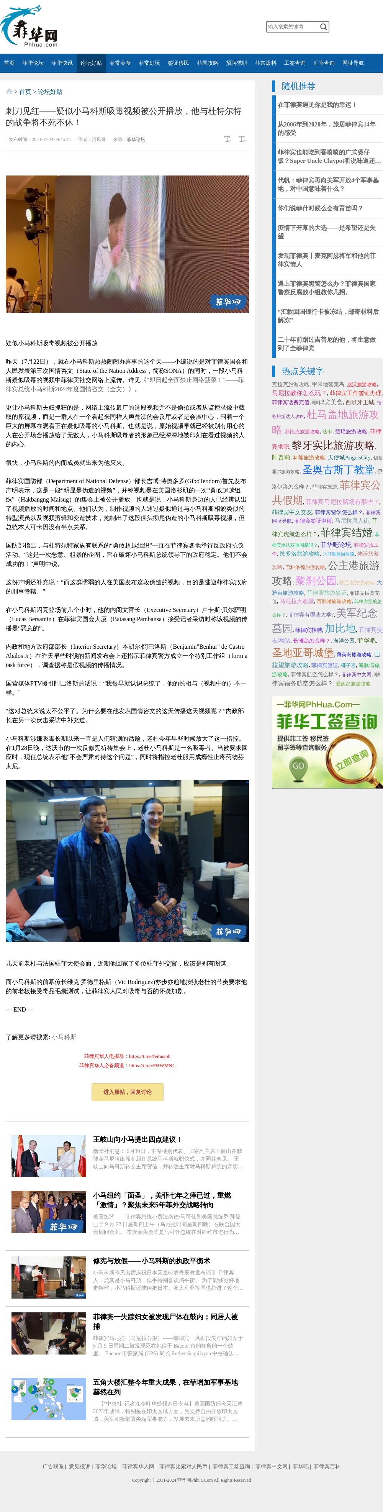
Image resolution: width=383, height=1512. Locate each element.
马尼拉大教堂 (297, 601)
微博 (149, 27)
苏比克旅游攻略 (302, 432)
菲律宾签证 (324, 665)
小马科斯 (64, 1037)
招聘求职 (236, 63)
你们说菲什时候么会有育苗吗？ (320, 208)
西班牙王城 (359, 402)
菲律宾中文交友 (292, 512)
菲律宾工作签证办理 (355, 393)
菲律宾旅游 (324, 487)
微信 (134, 27)
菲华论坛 (33, 63)
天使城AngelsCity (349, 457)
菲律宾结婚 (346, 532)
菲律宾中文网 (357, 674)
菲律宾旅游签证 (327, 593)
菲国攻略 (207, 63)
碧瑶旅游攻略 (351, 432)
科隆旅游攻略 (309, 458)
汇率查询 (324, 63)
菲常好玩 (149, 63)
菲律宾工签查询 (231, 1466)
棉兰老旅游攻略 (356, 582)
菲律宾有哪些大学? (311, 615)
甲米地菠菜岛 (328, 384)
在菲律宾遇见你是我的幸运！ (317, 105)
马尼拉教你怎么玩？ (299, 393)
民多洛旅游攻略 (300, 554)
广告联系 (53, 1466)
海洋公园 (344, 641)
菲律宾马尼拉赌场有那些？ (342, 502)
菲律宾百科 (327, 1466)
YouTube (194, 27)
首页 (9, 63)
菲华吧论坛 (336, 544)
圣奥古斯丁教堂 (338, 470)
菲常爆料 (266, 63)
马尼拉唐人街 (352, 521)
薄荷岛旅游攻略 (354, 655)
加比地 (340, 628)
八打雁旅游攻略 (338, 554)
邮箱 (224, 27)
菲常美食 (120, 63)
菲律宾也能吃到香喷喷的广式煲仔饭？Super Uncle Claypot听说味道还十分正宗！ (329, 160)
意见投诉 (79, 1466)
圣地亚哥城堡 (303, 653)
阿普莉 (281, 457)
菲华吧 (366, 640)
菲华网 (184, 1480)
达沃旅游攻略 (362, 384)
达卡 (327, 432)
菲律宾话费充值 (290, 402)
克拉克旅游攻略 (290, 384)
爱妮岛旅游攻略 (353, 684)
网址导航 (353, 63)
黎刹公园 (316, 581)
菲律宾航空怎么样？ (315, 674)
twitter (179, 27)
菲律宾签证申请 (313, 521)
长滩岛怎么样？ (312, 641)
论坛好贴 (91, 63)
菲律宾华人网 (138, 1466)
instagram (209, 27)
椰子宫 (348, 665)
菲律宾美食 (327, 402)
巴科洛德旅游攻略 (305, 567)
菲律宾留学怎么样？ (339, 512)
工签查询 (295, 63)
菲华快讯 (62, 63)
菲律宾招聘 (308, 630)
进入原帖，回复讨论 (127, 1092)
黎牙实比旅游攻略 (333, 445)
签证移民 (178, 63)
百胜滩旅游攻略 (334, 601)
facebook (164, 27)
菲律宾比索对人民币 (183, 1466)
